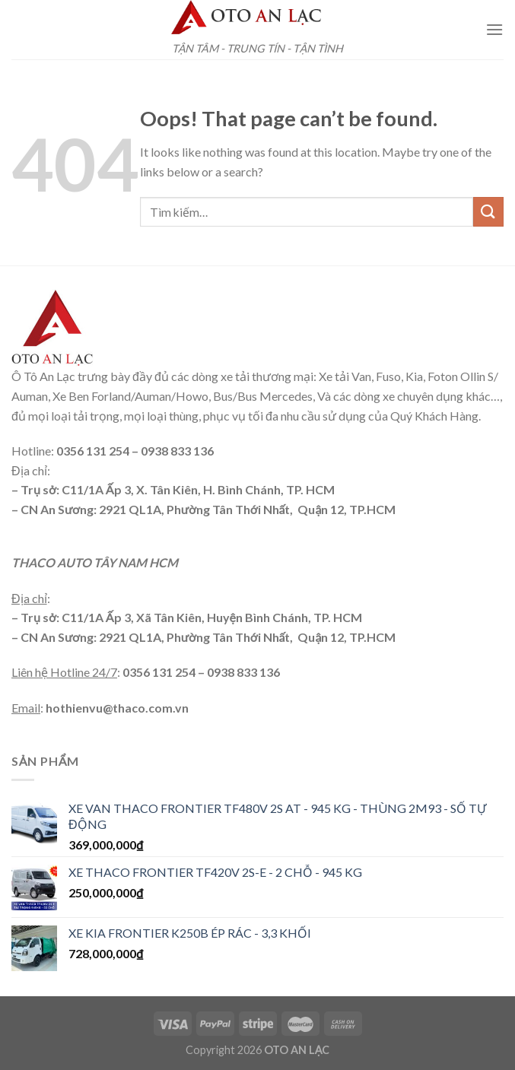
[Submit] (488, 212)
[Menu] (494, 29)
